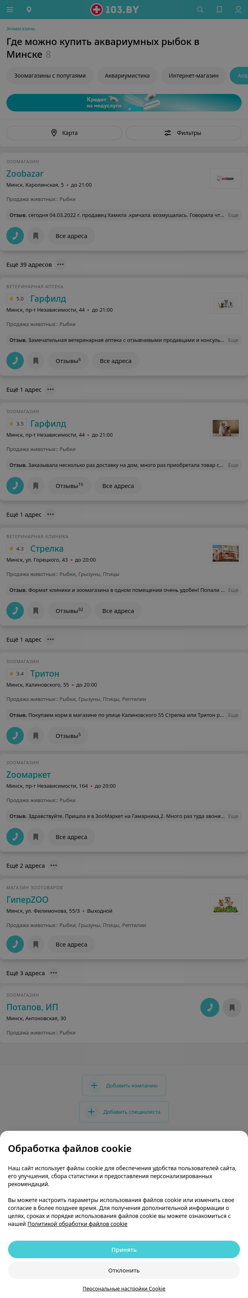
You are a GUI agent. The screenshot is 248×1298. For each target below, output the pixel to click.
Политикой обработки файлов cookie (77, 1224)
